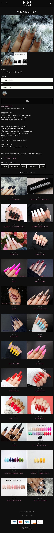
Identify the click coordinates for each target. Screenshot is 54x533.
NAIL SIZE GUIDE (6, 105)
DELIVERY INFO (9, 157)
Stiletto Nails (33, 165)
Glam (23, 165)
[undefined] (4, 92)
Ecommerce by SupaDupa (28, 528)
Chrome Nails (15, 165)
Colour (5, 165)
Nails (42, 165)
